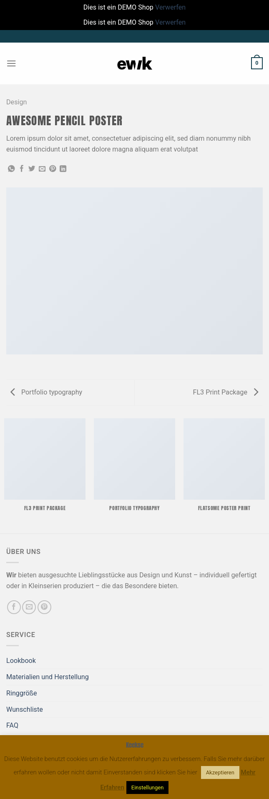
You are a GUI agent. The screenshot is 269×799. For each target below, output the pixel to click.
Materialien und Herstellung (47, 677)
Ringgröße (21, 693)
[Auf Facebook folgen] (14, 607)
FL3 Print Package (226, 392)
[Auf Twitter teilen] (31, 169)
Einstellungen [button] (147, 787)
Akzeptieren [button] (220, 772)
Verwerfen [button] (170, 7)
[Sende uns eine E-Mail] (29, 607)
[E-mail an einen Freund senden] (42, 169)
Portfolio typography (46, 392)
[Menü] (11, 63)
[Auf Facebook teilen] (21, 169)
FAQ (12, 725)
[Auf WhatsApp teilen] (11, 169)
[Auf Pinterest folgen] (44, 607)
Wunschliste (24, 709)
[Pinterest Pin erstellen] (52, 169)
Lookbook (21, 661)
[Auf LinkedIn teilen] (63, 169)
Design (16, 102)
